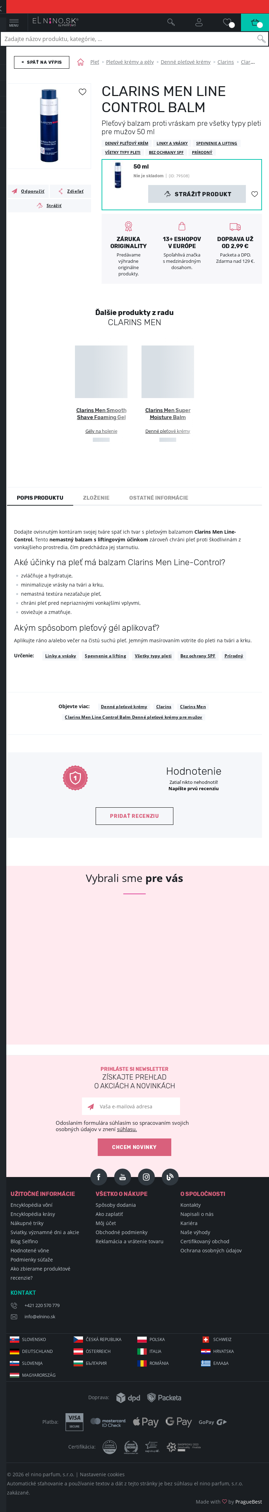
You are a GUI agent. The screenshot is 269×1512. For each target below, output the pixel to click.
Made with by (229, 1501)
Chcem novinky (134, 1147)
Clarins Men (193, 707)
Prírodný (234, 656)
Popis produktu (40, 498)
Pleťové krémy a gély (130, 62)
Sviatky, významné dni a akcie (45, 1232)
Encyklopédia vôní (32, 1205)
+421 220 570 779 (42, 1305)
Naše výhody (195, 1232)
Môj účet (106, 1223)
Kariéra (189, 1223)
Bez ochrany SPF (198, 656)
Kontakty (190, 1205)
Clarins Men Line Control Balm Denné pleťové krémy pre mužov (133, 717)
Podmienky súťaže (32, 1259)
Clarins (226, 62)
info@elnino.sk (40, 1316)
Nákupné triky (27, 1223)
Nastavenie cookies (102, 1474)
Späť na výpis (44, 62)
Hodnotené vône (30, 1250)
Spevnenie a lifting (105, 656)
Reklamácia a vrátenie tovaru (130, 1241)
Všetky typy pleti (153, 656)
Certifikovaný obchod (204, 1241)
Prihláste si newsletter (134, 1078)
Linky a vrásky (60, 656)
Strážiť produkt (198, 194)
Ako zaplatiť (109, 1214)
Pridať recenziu (134, 816)
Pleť (94, 62)
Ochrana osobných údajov (211, 1250)
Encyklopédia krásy (33, 1214)
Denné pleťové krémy (186, 62)
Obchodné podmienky (121, 1232)
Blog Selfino (24, 1241)
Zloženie (96, 498)
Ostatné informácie (158, 498)
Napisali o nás (197, 1214)
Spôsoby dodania (116, 1205)
